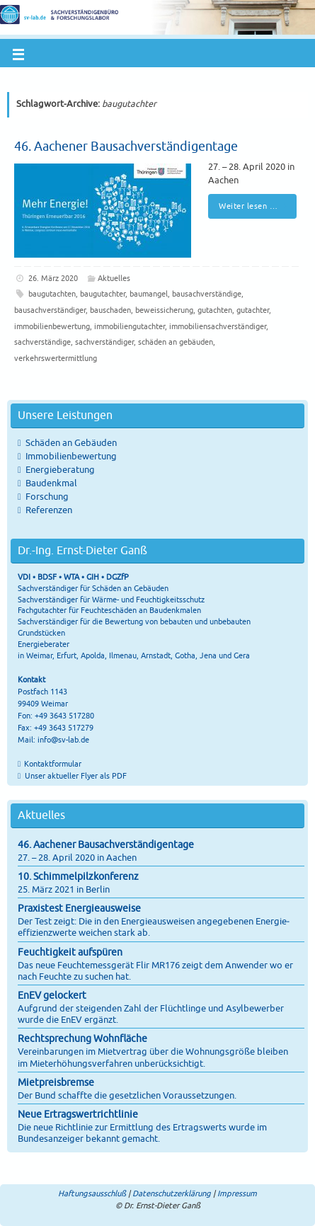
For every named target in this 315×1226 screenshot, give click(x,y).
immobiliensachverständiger (217, 326)
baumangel (149, 294)
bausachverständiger (50, 310)
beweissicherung (164, 310)
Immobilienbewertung (71, 456)
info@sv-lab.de (63, 740)
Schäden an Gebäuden (71, 443)
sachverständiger (104, 342)
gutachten (214, 310)
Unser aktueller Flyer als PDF (75, 776)
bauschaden (110, 310)
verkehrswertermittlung (55, 358)
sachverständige (42, 342)
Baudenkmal (51, 483)
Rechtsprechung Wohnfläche (82, 1039)
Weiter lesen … (255, 206)
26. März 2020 (53, 278)
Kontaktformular (52, 764)
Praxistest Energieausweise (79, 909)
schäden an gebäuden (175, 342)
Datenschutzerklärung (171, 1193)
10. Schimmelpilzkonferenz (78, 877)
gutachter (252, 310)
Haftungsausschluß (92, 1193)
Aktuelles (114, 278)
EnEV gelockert (52, 996)
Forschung (47, 497)
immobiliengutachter (129, 326)
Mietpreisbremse (56, 1083)
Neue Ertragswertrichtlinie (78, 1114)
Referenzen (48, 510)
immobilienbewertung (52, 326)
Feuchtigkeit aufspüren (70, 952)
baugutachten (52, 294)
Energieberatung (60, 470)
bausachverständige (206, 294)
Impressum (237, 1193)
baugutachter (102, 294)
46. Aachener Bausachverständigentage (126, 146)
